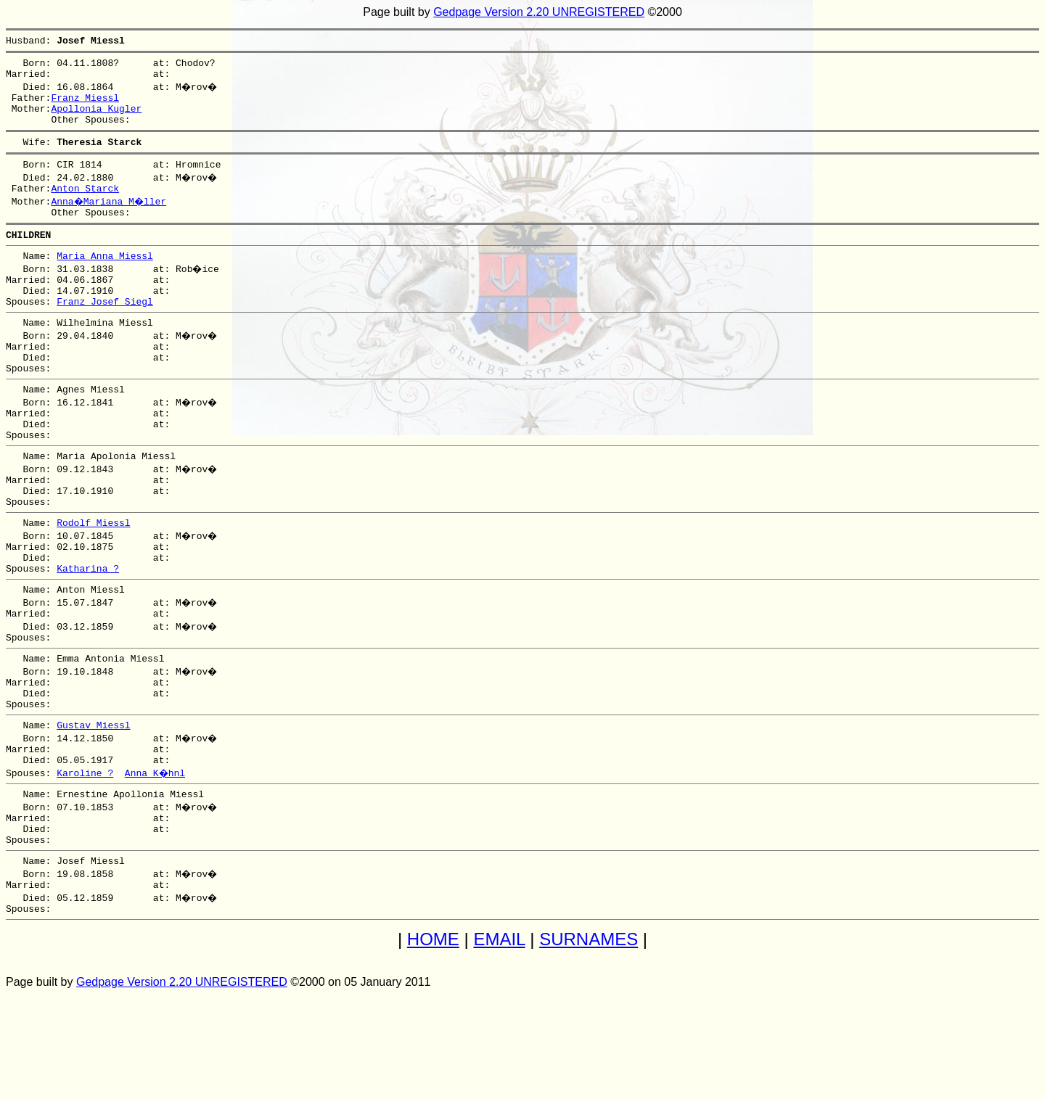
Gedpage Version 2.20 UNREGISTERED (538, 12)
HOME (433, 1043)
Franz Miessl (85, 105)
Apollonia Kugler (96, 118)
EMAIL (499, 1043)
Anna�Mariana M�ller (110, 220)
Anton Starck (85, 207)
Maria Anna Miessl (105, 281)
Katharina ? (88, 635)
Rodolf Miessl (93, 583)
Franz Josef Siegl (105, 333)
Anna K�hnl (156, 861)
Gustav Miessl (93, 809)
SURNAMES (588, 1043)
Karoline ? (85, 861)
